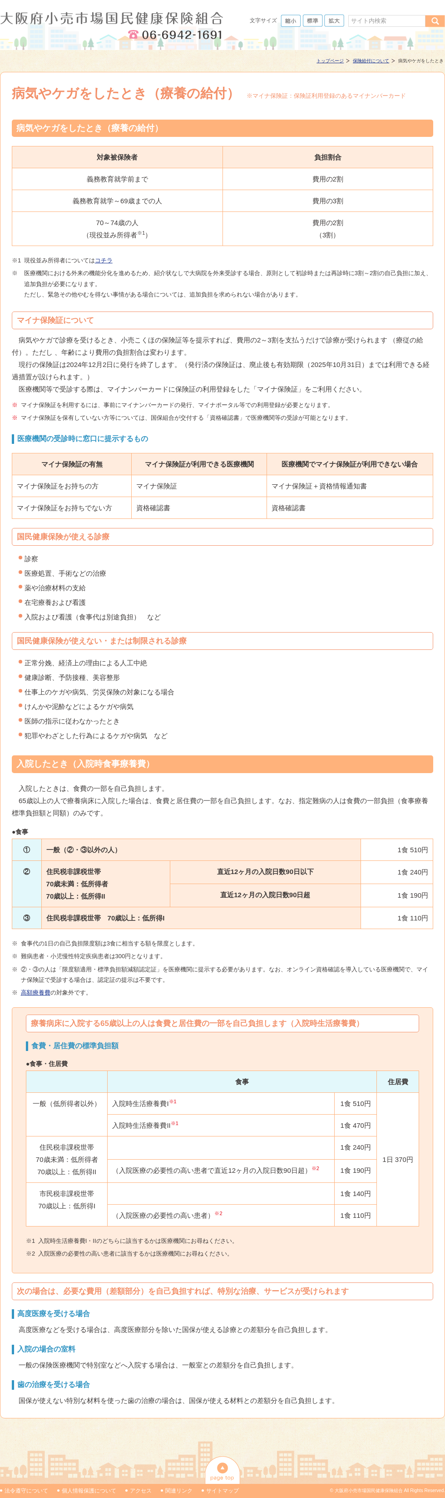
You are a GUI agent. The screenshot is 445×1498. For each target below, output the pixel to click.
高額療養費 (35, 992)
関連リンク (179, 1491)
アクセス (141, 1491)
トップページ (330, 60)
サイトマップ (222, 1491)
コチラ (104, 260)
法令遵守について (26, 1491)
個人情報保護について (89, 1491)
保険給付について (371, 60)
